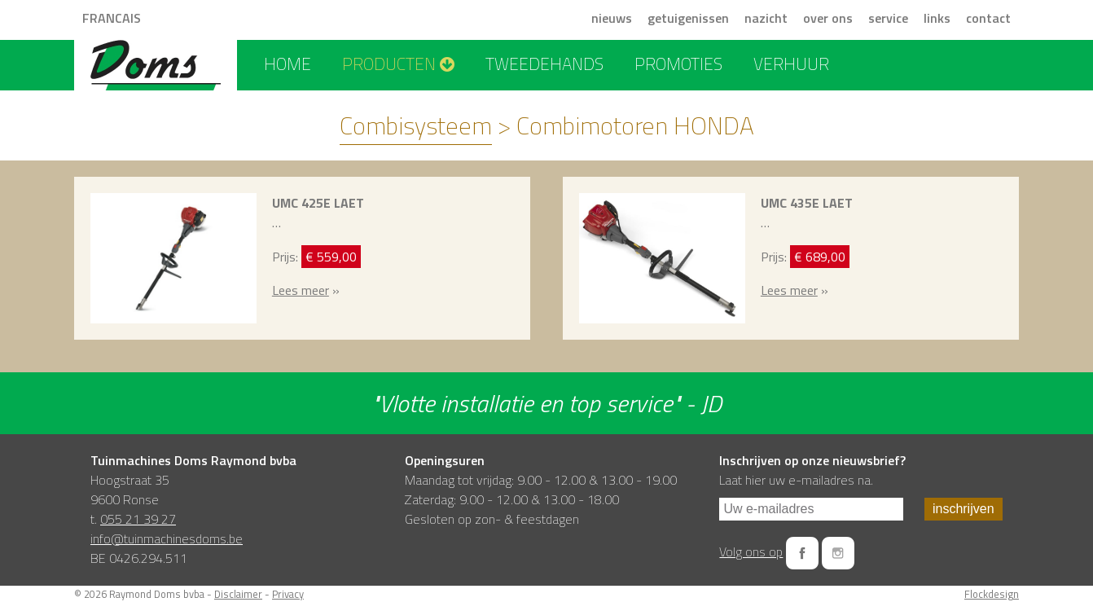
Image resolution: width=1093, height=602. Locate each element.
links (937, 18)
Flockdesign (991, 594)
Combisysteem (416, 125)
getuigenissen (688, 18)
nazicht (766, 18)
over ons (828, 18)
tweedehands (544, 64)
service (888, 18)
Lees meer (300, 290)
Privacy (288, 594)
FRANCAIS (111, 18)
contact (988, 18)
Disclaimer (238, 594)
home (287, 64)
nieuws (611, 18)
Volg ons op (751, 551)
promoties (678, 64)
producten (398, 64)
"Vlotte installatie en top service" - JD (546, 403)
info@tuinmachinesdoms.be (166, 538)
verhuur (791, 64)
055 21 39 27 (138, 519)
